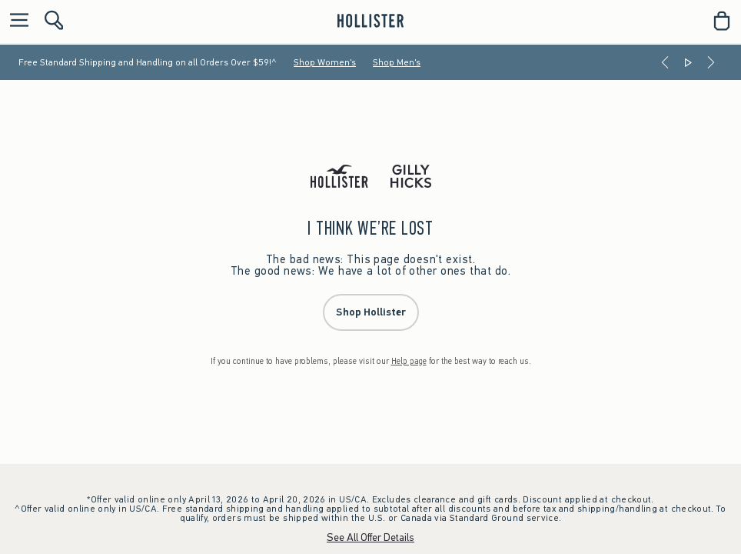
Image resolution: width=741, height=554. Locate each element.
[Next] (711, 62)
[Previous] (664, 62)
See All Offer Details (370, 537)
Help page (409, 361)
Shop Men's (396, 62)
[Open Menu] (15, 21)
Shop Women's (325, 62)
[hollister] (370, 21)
